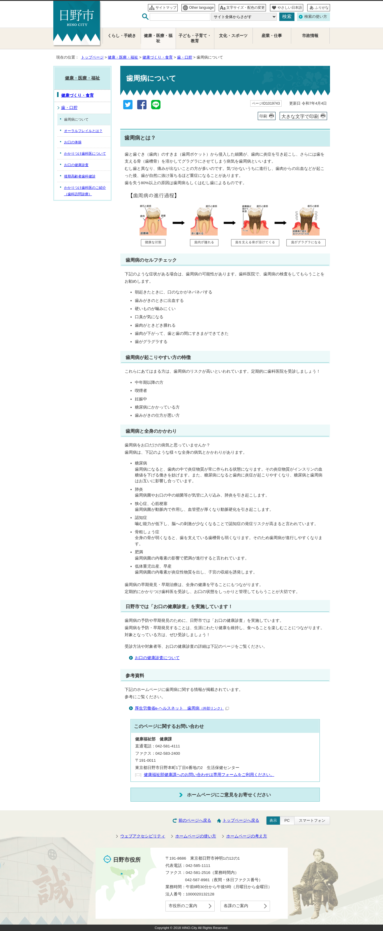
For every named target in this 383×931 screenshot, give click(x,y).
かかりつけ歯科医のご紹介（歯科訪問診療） (85, 191)
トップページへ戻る (241, 820)
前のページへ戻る (195, 820)
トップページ (92, 57)
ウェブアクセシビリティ (142, 836)
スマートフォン (312, 820)
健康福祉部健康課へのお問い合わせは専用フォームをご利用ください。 (209, 774)
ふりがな (322, 7)
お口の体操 (73, 142)
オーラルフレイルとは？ (83, 131)
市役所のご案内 (183, 906)
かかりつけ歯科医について (85, 154)
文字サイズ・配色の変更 (245, 7)
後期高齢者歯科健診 (80, 176)
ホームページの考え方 (246, 836)
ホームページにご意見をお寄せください (229, 794)
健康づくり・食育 (157, 57)
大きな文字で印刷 (300, 116)
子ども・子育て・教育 (195, 38)
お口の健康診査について (157, 658)
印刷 (263, 116)
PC (287, 820)
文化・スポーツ (233, 36)
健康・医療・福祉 (123, 57)
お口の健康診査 (76, 165)
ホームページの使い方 (195, 836)
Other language (201, 7)
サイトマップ (166, 7)
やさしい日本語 (290, 7)
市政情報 (310, 36)
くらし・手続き (121, 36)
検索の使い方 (315, 16)
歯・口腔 (184, 57)
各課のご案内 (236, 906)
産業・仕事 (272, 36)
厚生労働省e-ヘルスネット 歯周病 (182, 708)
